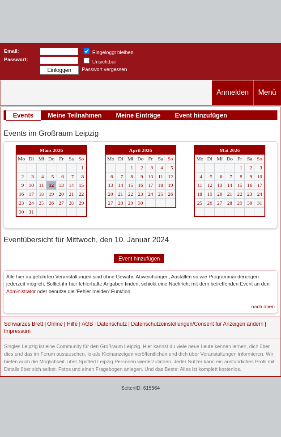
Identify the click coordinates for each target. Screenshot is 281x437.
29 (81, 203)
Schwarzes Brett (23, 324)
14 (71, 185)
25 (41, 203)
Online (55, 324)
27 (61, 203)
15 (81, 185)
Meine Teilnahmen (75, 115)
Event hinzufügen (201, 115)
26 (51, 203)
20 (61, 194)
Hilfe (72, 324)
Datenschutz (112, 324)
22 (81, 194)
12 (51, 185)
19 (51, 194)
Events (23, 115)
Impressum (17, 331)
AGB (87, 324)
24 (31, 203)
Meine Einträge (138, 115)
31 (31, 211)
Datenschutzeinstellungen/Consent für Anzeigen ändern (197, 324)
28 (71, 203)
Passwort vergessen (104, 69)
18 (41, 194)
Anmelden (233, 92)
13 (61, 185)
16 (21, 194)
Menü (267, 92)
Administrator (21, 291)
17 (31, 194)
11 (41, 185)
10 (31, 185)
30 (21, 211)
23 (21, 203)
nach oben (263, 306)
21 (71, 194)
